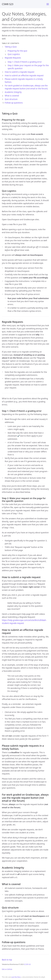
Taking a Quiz (11, 46)
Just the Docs (16, 977)
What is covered (12, 95)
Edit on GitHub (7, 969)
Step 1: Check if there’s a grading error (25, 61)
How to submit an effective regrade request (24, 75)
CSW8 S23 (7, 4)
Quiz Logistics (14, 54)
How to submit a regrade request (19, 72)
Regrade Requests (13, 57)
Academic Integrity (13, 92)
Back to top (7, 959)
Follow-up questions (14, 102)
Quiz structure (11, 99)
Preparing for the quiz (17, 50)
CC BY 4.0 (27, 964)
